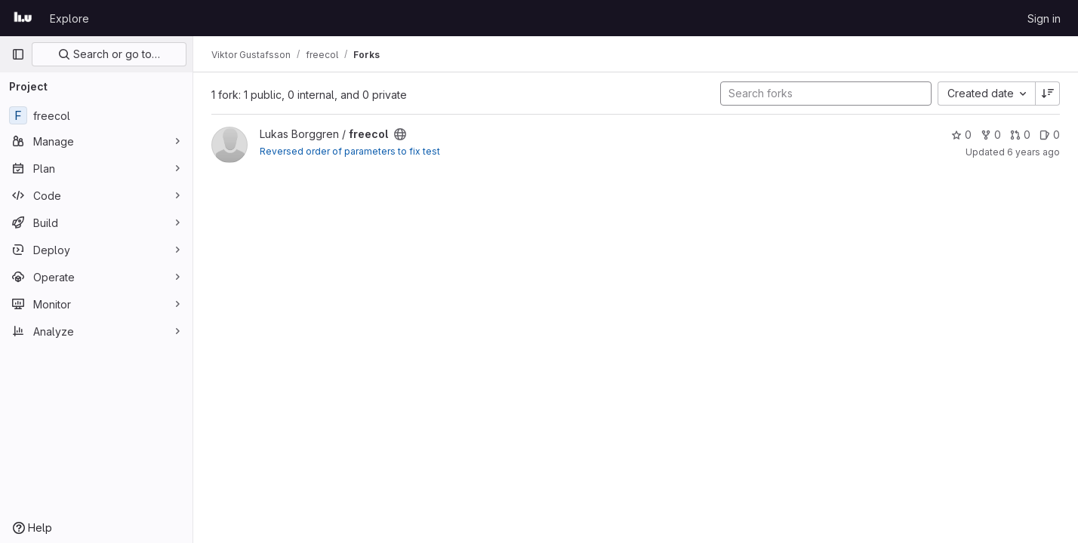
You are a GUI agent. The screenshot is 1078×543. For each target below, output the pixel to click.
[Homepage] (23, 18)
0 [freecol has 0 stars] (961, 134)
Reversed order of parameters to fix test (350, 151)
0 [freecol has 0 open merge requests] (1020, 134)
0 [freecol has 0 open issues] (1050, 134)
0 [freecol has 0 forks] (991, 134)
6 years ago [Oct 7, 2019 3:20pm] (1033, 152)
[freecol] (96, 115)
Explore (69, 18)
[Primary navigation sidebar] (18, 54)
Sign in (1044, 18)
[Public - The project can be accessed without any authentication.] (400, 134)
